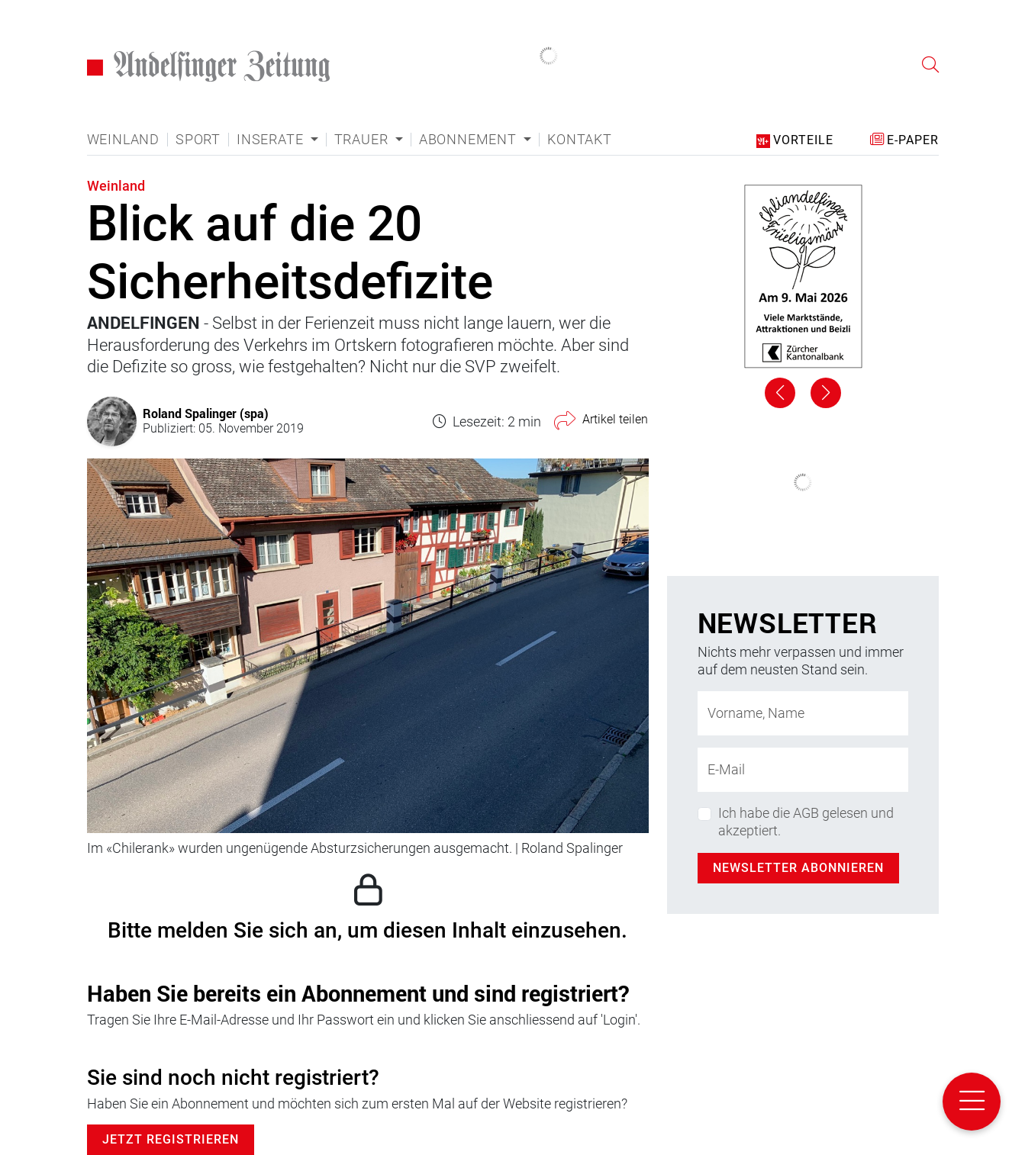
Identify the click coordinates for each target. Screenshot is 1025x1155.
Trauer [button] (363, 139)
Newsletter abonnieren (798, 868)
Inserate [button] (272, 139)
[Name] (803, 713)
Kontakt (579, 139)
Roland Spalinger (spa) (206, 413)
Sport (198, 139)
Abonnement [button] (470, 139)
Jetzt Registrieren (170, 1139)
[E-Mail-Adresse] (803, 770)
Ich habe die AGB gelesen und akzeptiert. (806, 821)
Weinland (123, 139)
